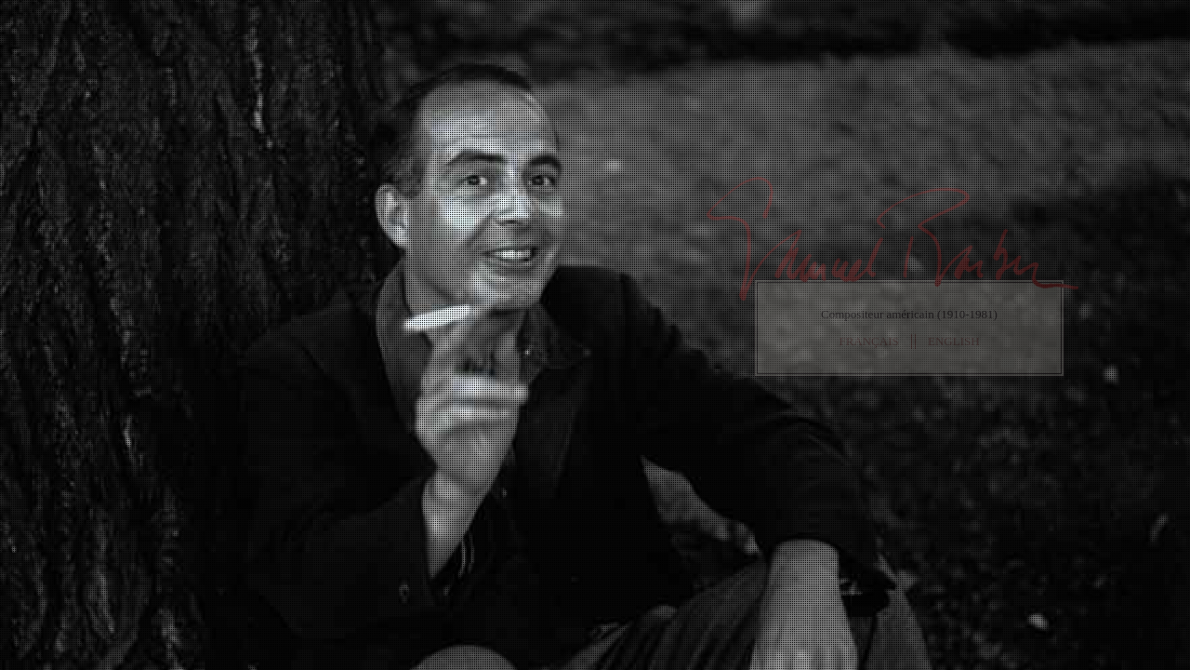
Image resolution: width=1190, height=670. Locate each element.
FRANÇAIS (868, 341)
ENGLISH (954, 341)
